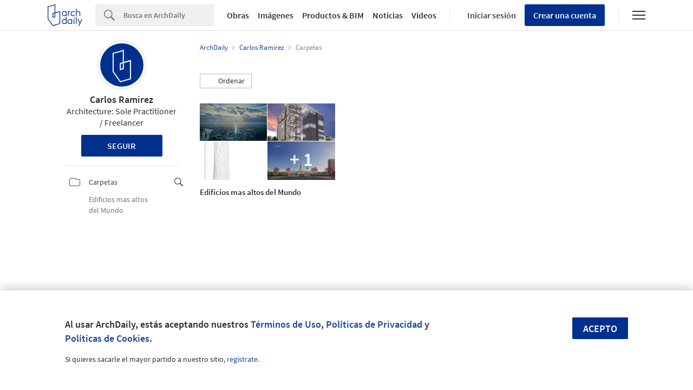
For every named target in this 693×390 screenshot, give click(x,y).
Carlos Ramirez (121, 99)
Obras (238, 15)
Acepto (600, 328)
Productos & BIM (333, 15)
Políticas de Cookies (107, 338)
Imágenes (275, 15)
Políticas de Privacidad (374, 324)
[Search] (168, 15)
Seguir (121, 145)
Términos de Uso (286, 324)
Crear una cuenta (564, 15)
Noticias (387, 15)
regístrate (242, 359)
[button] (226, 81)
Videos (423, 15)
